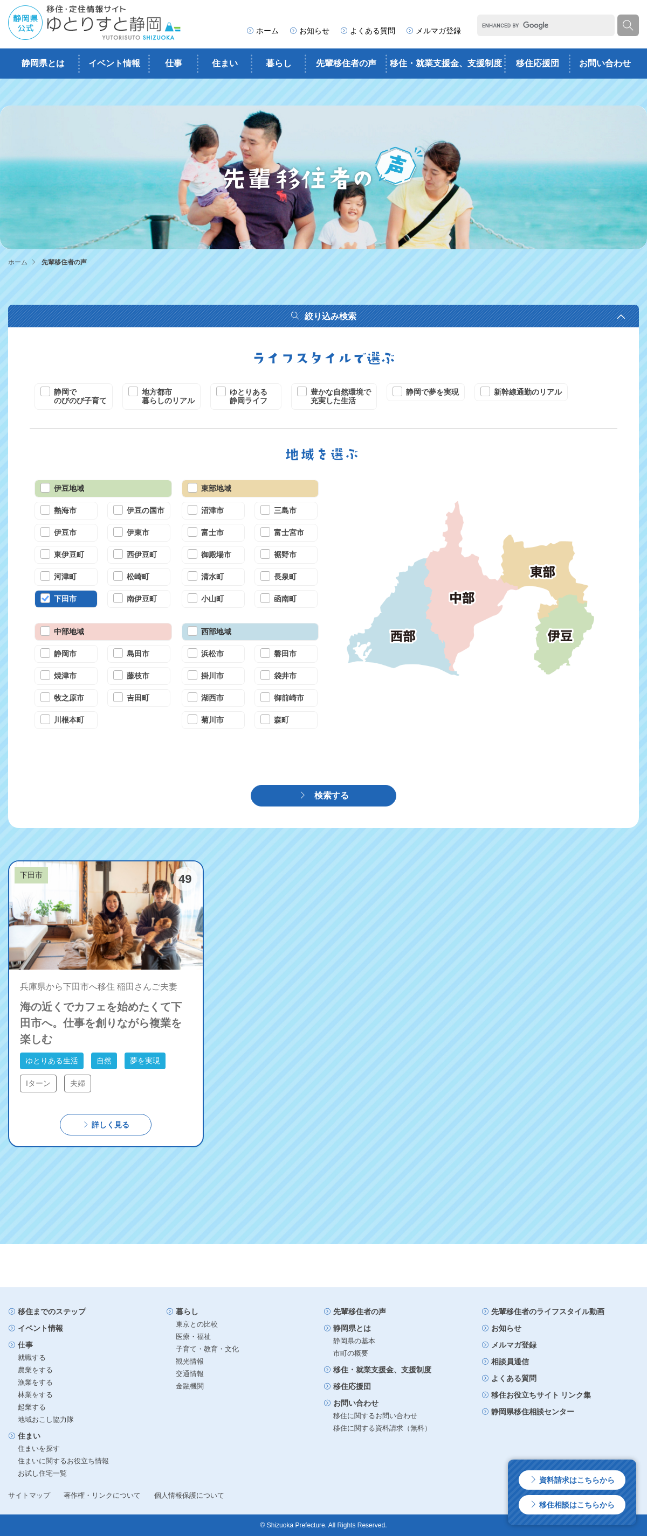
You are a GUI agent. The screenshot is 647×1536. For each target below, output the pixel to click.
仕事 (173, 63)
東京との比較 (197, 1324)
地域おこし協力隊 (46, 1419)
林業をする (35, 1395)
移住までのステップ (47, 1311)
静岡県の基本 (354, 1341)
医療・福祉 (193, 1336)
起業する (32, 1407)
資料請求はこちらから (572, 1480)
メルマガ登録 (433, 30)
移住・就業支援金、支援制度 (446, 63)
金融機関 (190, 1386)
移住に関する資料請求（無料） (382, 1428)
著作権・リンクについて (102, 1495)
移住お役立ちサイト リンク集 (536, 1395)
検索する (323, 795)
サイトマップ (29, 1495)
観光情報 (190, 1361)
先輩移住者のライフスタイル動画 (542, 1311)
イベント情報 (114, 63)
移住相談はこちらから (572, 1504)
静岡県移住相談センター (527, 1411)
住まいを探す (39, 1448)
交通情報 (190, 1374)
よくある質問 (367, 30)
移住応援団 (537, 63)
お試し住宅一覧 (42, 1473)
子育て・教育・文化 (207, 1349)
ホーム (262, 30)
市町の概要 (350, 1353)
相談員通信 (505, 1361)
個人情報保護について (189, 1495)
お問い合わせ (605, 63)
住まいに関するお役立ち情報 (63, 1461)
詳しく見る (105, 1125)
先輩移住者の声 (346, 63)
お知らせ (309, 30)
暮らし (279, 63)
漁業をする (35, 1382)
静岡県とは (43, 63)
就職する (32, 1357)
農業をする (35, 1370)
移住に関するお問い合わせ (375, 1416)
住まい (225, 63)
